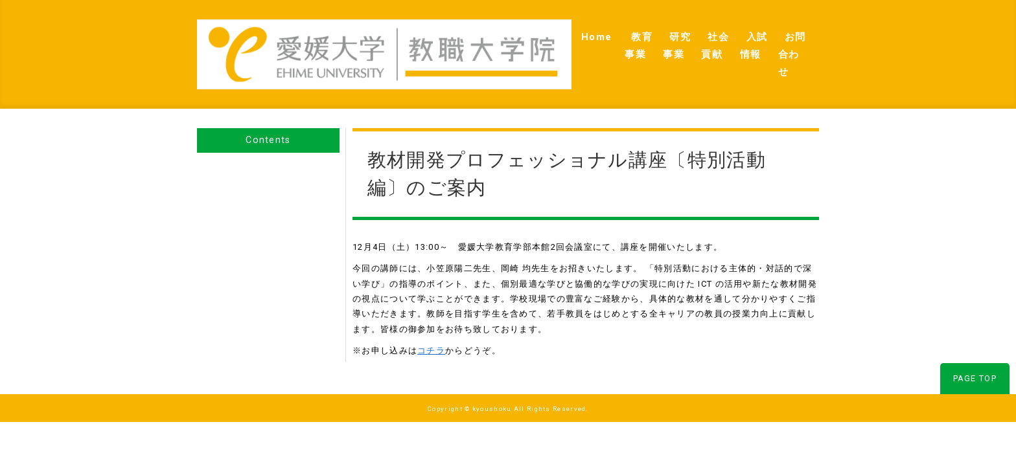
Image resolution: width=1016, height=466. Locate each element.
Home (487, 39)
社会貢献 (660, 39)
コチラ (431, 322)
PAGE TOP (975, 350)
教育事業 (542, 39)
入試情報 (720, 39)
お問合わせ (784, 39)
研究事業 (601, 39)
